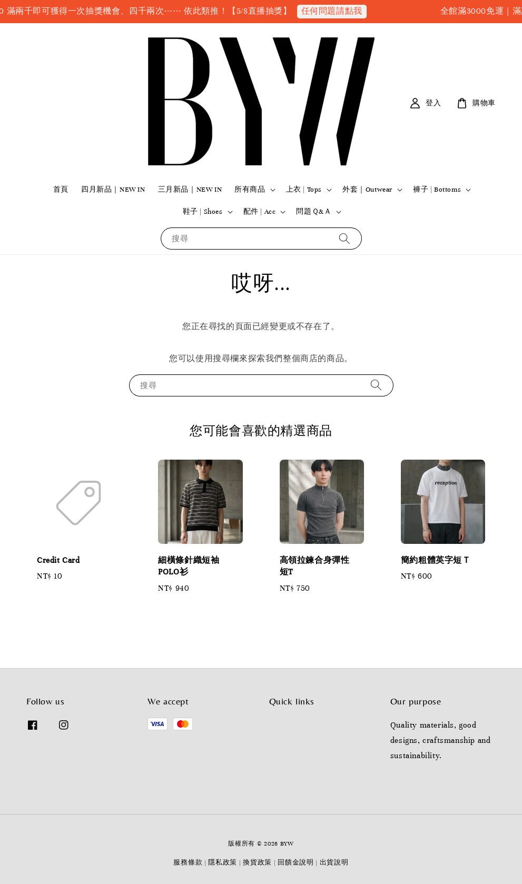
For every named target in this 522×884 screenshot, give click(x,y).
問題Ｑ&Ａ (313, 211)
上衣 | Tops (304, 189)
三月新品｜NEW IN (190, 189)
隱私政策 (222, 862)
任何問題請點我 (339, 11)
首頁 (60, 189)
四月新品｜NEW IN (113, 189)
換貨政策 (257, 862)
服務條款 (187, 862)
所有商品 (249, 189)
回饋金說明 (296, 862)
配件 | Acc (259, 211)
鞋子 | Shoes (203, 211)
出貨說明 (334, 862)
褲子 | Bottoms (437, 189)
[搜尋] (344, 238)
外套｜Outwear (367, 189)
